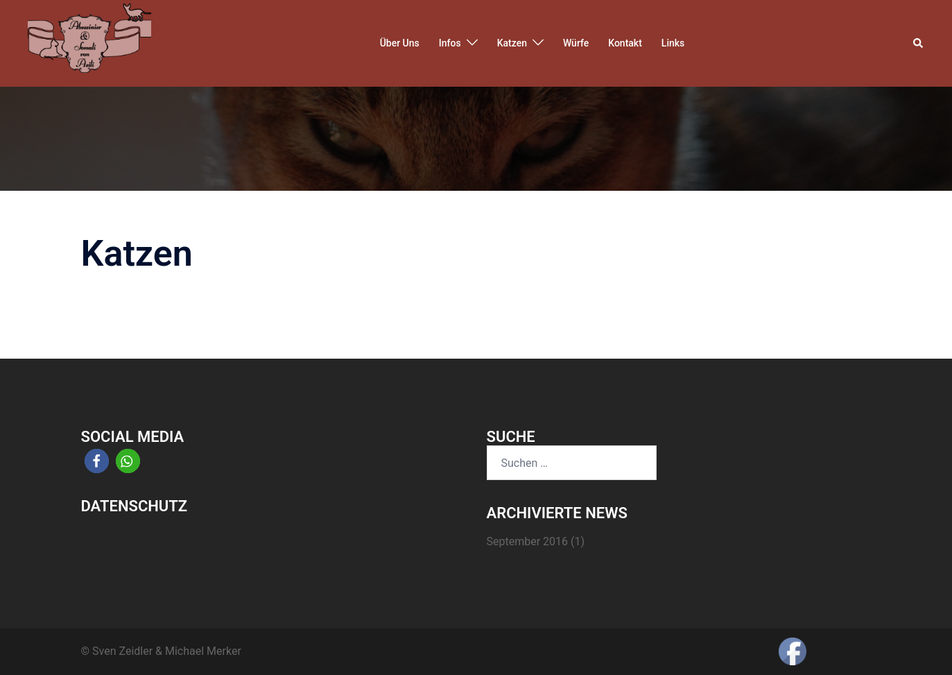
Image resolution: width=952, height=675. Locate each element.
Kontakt (625, 43)
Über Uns (399, 43)
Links (672, 43)
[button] (918, 43)
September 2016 (528, 541)
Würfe (576, 43)
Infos (450, 43)
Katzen (512, 43)
